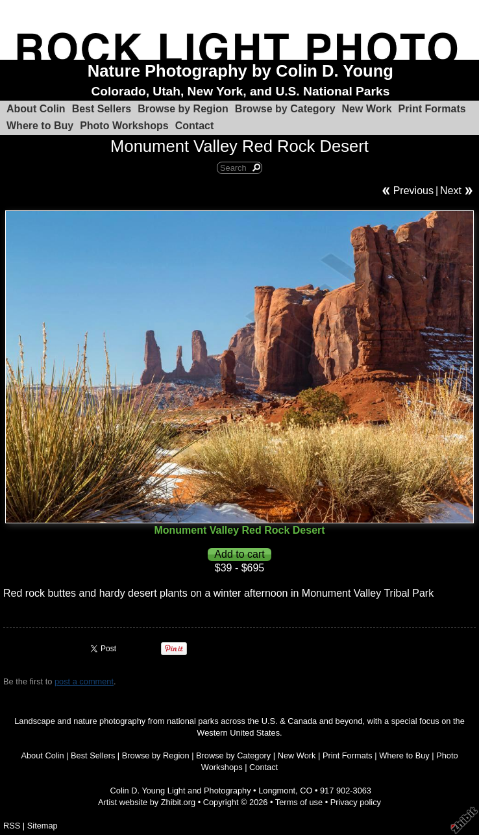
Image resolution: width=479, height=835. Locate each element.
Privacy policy (355, 802)
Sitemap (42, 825)
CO (306, 790)
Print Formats (432, 108)
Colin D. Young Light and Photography (180, 790)
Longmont (276, 790)
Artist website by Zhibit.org (146, 802)
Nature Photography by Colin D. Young (240, 71)
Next (450, 190)
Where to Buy (39, 125)
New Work (367, 108)
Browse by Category (285, 108)
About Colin (36, 108)
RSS (11, 825)
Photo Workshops (124, 125)
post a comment (84, 681)
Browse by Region (183, 108)
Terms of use (299, 802)
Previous (413, 190)
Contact (194, 125)
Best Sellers (102, 108)
